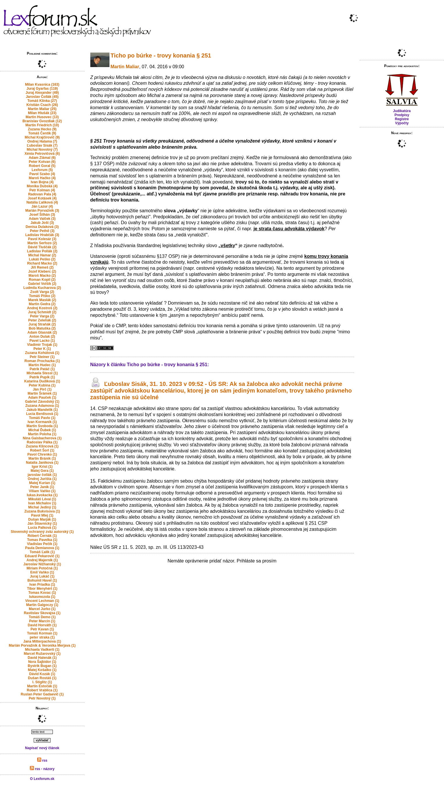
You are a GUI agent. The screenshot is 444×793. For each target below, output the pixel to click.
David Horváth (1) (42, 625)
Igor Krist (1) (42, 467)
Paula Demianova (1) (42, 548)
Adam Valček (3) (42, 219)
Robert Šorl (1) (42, 450)
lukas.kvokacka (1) (42, 495)
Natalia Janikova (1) (42, 463)
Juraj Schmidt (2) (42, 312)
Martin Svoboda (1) (42, 426)
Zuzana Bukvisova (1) (42, 511)
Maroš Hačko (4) (42, 178)
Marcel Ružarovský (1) (42, 654)
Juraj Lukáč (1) (42, 576)
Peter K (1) (42, 349)
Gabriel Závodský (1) (42, 402)
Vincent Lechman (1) (42, 601)
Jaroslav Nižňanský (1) (42, 564)
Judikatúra (402, 111)
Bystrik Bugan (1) (42, 666)
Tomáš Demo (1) (42, 617)
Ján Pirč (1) (42, 389)
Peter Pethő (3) (42, 231)
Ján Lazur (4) (42, 206)
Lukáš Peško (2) (42, 259)
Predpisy (401, 115)
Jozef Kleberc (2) (42, 271)
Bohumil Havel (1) (42, 580)
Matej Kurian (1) (42, 483)
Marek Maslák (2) (42, 300)
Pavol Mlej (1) (42, 515)
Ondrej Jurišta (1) (42, 479)
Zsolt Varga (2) (42, 292)
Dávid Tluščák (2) (42, 247)
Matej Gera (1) (42, 471)
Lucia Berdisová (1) (42, 414)
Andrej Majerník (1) (42, 560)
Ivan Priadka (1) (42, 584)
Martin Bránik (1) (42, 458)
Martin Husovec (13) (42, 117)
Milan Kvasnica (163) (42, 84)
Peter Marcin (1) (42, 621)
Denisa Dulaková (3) (42, 227)
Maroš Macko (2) (42, 276)
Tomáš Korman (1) (42, 633)
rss (42, 760)
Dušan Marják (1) (42, 519)
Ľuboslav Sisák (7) (42, 145)
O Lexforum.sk (42, 779)
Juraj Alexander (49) (42, 93)
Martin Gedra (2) (42, 304)
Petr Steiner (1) (42, 357)
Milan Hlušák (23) (42, 113)
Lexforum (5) (42, 170)
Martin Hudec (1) (42, 365)
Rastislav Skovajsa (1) (42, 613)
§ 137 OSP (101, 163)
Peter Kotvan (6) (42, 162)
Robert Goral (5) (42, 166)
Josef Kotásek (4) (42, 198)
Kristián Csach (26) (42, 105)
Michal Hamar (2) (42, 255)
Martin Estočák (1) (42, 686)
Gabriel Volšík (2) (42, 284)
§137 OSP (167, 256)
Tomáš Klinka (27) (42, 101)
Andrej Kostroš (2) (42, 308)
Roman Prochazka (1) (42, 361)
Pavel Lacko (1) (42, 341)
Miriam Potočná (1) (42, 568)
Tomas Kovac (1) (42, 593)
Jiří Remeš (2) (42, 267)
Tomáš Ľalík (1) (42, 552)
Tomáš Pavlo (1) (42, 418)
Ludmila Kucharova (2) (42, 288)
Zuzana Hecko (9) (42, 129)
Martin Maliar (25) (42, 109)
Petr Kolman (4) (42, 190)
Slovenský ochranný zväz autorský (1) (42, 532)
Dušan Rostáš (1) (42, 678)
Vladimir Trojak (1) (42, 345)
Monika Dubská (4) (42, 186)
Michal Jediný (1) (42, 507)
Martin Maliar (125, 66)
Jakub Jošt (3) (42, 223)
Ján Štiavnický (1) (42, 524)
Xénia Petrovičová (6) (42, 154)
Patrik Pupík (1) (42, 377)
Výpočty (402, 123)
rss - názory (42, 769)
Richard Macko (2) (42, 263)
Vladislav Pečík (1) (42, 544)
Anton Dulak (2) (42, 337)
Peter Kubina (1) (42, 385)
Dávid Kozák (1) (42, 674)
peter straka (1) (42, 637)
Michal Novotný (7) (42, 150)
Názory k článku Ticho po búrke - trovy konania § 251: (149, 364)
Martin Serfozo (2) (42, 243)
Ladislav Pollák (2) (42, 251)
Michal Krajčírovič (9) (42, 137)
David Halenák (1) (42, 658)
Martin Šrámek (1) (42, 393)
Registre (402, 119)
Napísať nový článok (42, 748)
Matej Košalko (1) (42, 670)
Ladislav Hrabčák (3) (42, 235)
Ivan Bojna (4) (42, 182)
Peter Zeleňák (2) (42, 320)
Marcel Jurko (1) (42, 609)
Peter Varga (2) (42, 316)
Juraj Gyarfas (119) (42, 89)
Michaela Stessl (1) (42, 373)
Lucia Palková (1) (42, 528)
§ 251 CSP (316, 523)
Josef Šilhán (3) (42, 215)
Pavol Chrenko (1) (42, 454)
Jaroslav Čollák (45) (42, 97)
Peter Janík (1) (42, 487)
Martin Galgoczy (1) (42, 605)
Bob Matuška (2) (42, 328)
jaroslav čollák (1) (42, 475)
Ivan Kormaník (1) (42, 422)
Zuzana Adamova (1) (42, 406)
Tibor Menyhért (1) (42, 589)
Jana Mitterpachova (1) (42, 641)
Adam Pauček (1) (42, 397)
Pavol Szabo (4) (42, 174)
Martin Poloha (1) (42, 434)
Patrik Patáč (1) (42, 369)
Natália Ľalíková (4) (42, 202)
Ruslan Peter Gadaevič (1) (42, 694)
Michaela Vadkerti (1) (42, 650)
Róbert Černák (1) (42, 536)
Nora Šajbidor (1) (42, 662)
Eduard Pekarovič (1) (42, 556)
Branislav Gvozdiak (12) (42, 121)
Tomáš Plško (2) (42, 296)
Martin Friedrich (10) (42, 125)
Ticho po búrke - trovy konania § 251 (161, 55)
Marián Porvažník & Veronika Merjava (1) (42, 645)
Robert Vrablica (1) (42, 690)
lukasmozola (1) (42, 597)
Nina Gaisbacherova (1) (42, 438)
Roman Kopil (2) (42, 280)
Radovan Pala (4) (42, 194)
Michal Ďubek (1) (42, 430)
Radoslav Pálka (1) (42, 442)
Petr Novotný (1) (42, 698)
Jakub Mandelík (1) (42, 410)
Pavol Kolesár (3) (42, 239)
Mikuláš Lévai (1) (42, 499)
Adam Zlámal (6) (42, 158)
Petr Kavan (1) (42, 629)
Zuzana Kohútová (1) (42, 353)
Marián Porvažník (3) (42, 210)
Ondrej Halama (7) (42, 141)
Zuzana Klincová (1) (42, 446)
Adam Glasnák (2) (42, 332)
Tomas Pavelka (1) (42, 540)
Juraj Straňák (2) (42, 324)
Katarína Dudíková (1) (42, 381)
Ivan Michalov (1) (42, 503)
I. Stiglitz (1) (42, 682)
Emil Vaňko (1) (42, 572)
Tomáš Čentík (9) (42, 133)
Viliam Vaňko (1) (42, 491)
